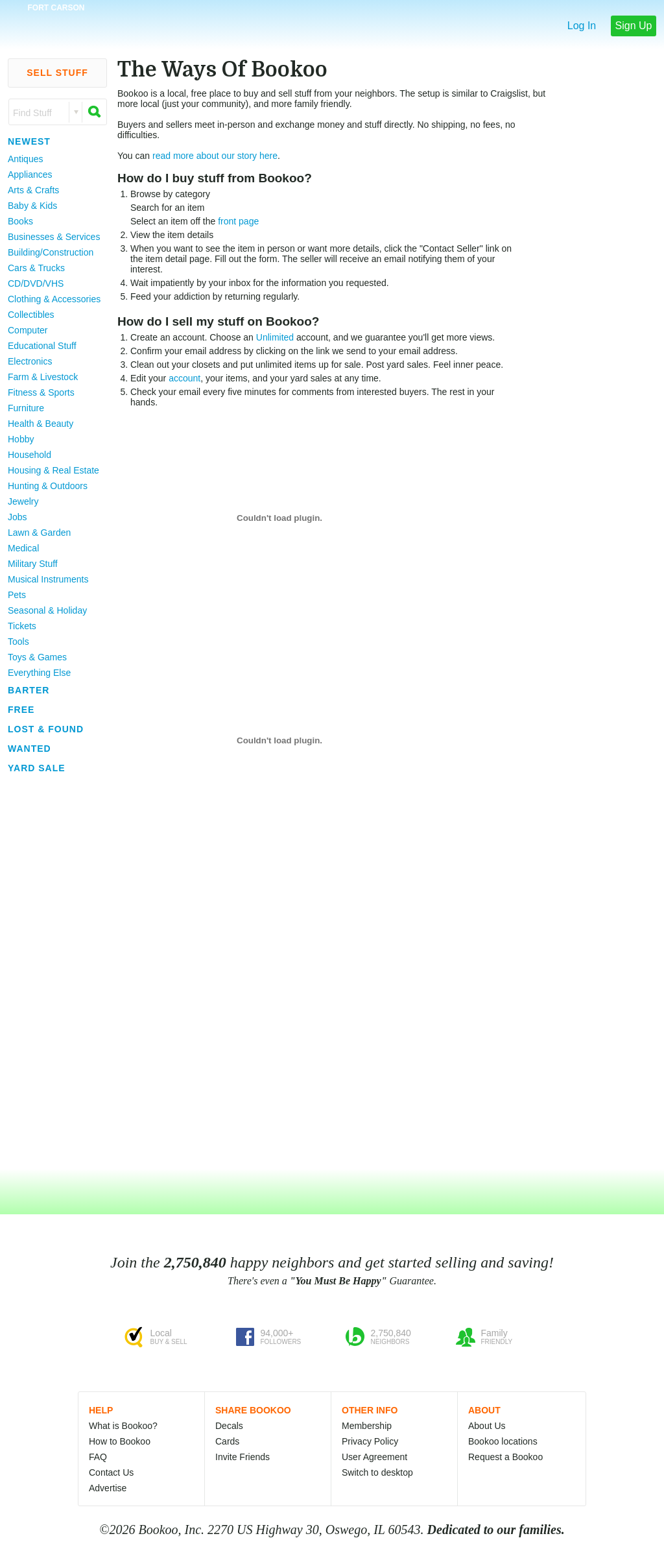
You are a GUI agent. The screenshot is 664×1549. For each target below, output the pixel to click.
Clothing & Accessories (54, 299)
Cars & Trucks (36, 268)
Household (29, 455)
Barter (28, 690)
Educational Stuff (42, 346)
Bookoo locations (503, 1441)
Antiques (25, 159)
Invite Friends (242, 1457)
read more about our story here (215, 155)
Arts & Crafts (33, 190)
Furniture (26, 408)
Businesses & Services (54, 237)
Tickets (22, 626)
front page (238, 221)
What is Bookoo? (123, 1426)
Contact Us (111, 1472)
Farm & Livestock (43, 377)
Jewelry (23, 501)
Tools (18, 641)
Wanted (29, 748)
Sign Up (633, 25)
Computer (27, 330)
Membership (367, 1426)
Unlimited (275, 337)
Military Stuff (33, 563)
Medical (23, 548)
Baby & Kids (32, 205)
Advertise (107, 1488)
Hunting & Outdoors (48, 486)
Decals (229, 1426)
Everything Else (39, 672)
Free (21, 709)
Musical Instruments (48, 579)
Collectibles (31, 314)
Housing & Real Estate (53, 470)
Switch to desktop (377, 1472)
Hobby (21, 439)
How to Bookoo (119, 1441)
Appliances (30, 174)
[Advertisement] (52, 972)
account (184, 378)
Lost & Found (46, 729)
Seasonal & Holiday (47, 610)
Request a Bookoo (505, 1457)
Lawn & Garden (39, 532)
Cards (227, 1441)
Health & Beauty (40, 423)
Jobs (17, 517)
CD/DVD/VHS (36, 283)
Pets (17, 595)
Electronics (30, 361)
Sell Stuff (57, 72)
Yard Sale (36, 768)
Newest (29, 141)
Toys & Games (37, 657)
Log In (581, 25)
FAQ (98, 1457)
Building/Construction (50, 252)
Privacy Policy (370, 1441)
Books (20, 221)
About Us (487, 1426)
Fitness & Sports (41, 392)
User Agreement (374, 1457)
